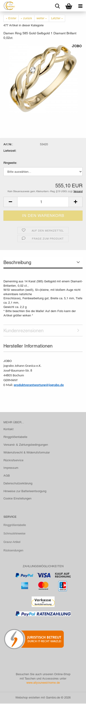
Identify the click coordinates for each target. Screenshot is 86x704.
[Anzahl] (43, 202)
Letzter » (57, 18)
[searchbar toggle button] (57, 5)
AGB (6, 475)
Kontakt (8, 429)
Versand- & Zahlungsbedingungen (25, 444)
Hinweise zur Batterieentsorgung (24, 491)
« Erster (11, 18)
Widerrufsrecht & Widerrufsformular (26, 452)
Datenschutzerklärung (17, 483)
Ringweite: (10, 163)
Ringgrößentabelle (15, 437)
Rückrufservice (13, 460)
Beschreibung (17, 262)
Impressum (10, 467)
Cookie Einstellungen (17, 498)
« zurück (26, 18)
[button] (10, 202)
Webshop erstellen (27, 698)
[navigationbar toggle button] (80, 5)
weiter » (41, 18)
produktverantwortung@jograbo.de (39, 385)
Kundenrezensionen (23, 330)
